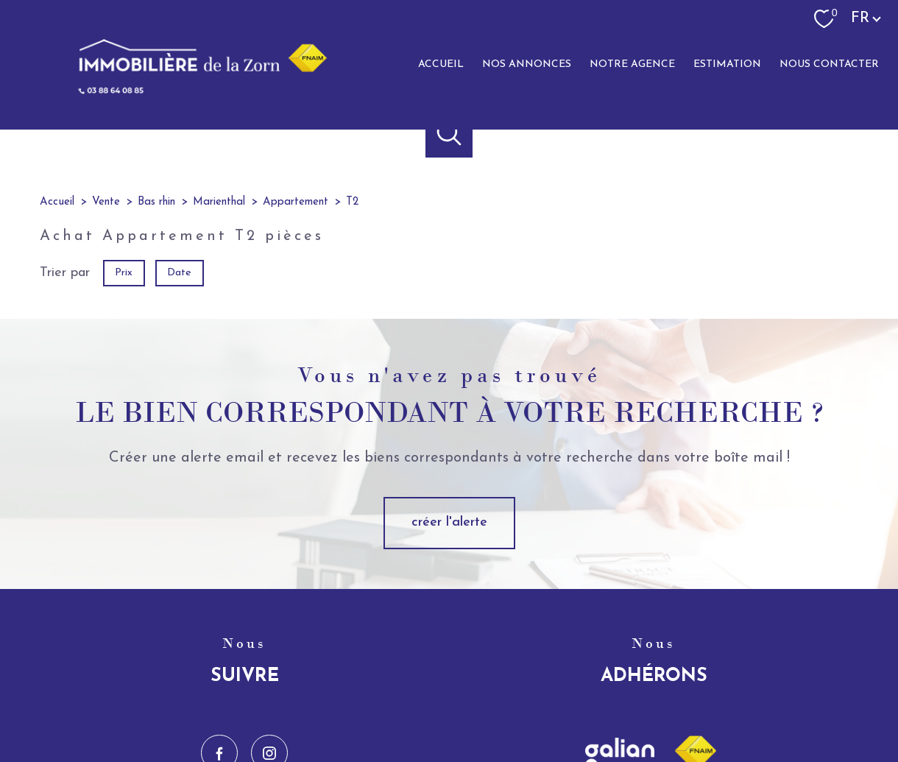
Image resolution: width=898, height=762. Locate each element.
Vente (106, 202)
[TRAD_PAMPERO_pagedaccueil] (193, 92)
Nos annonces (526, 64)
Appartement (295, 202)
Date (180, 272)
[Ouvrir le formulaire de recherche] (449, 134)
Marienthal (219, 202)
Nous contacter (829, 64)
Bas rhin (156, 202)
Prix (123, 272)
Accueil (441, 64)
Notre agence (632, 64)
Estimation (727, 64)
